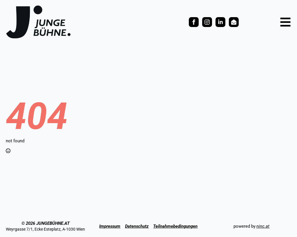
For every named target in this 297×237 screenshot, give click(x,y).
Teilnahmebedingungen (175, 226)
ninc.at (262, 226)
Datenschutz (136, 226)
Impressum (109, 226)
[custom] (220, 22)
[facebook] (194, 22)
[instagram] (207, 22)
